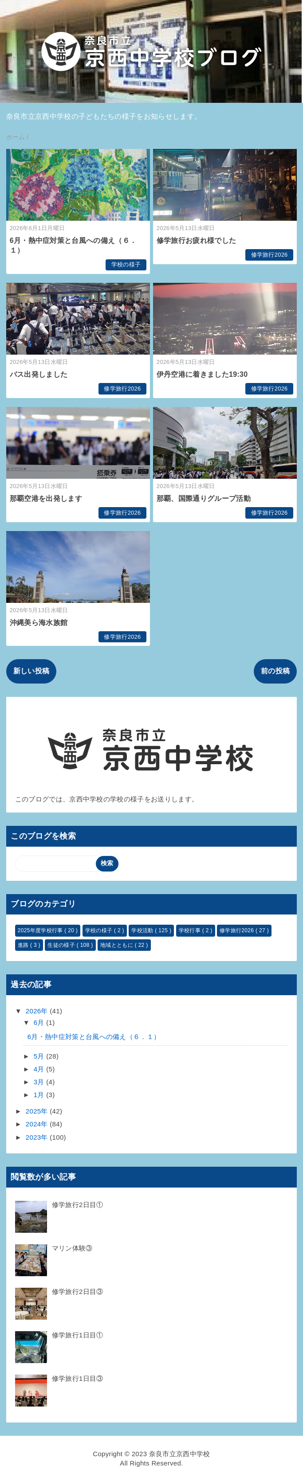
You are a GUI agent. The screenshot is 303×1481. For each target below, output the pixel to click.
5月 (40, 1056)
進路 (24, 945)
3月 (40, 1082)
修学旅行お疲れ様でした (196, 240)
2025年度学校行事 (41, 930)
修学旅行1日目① (77, 1335)
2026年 (38, 1011)
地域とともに (117, 945)
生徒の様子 (61, 945)
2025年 (38, 1111)
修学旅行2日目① (77, 1204)
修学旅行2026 (269, 254)
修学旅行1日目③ (77, 1378)
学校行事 (190, 930)
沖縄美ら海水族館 (39, 622)
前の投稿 (275, 671)
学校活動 (143, 930)
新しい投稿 (31, 671)
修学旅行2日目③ (77, 1291)
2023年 (38, 1137)
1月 (40, 1094)
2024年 (38, 1124)
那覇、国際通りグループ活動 (204, 498)
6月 (40, 1022)
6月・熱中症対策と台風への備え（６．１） (94, 1036)
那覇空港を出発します (46, 498)
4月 (40, 1069)
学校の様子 (126, 264)
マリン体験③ (72, 1248)
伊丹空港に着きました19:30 (202, 374)
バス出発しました (39, 374)
